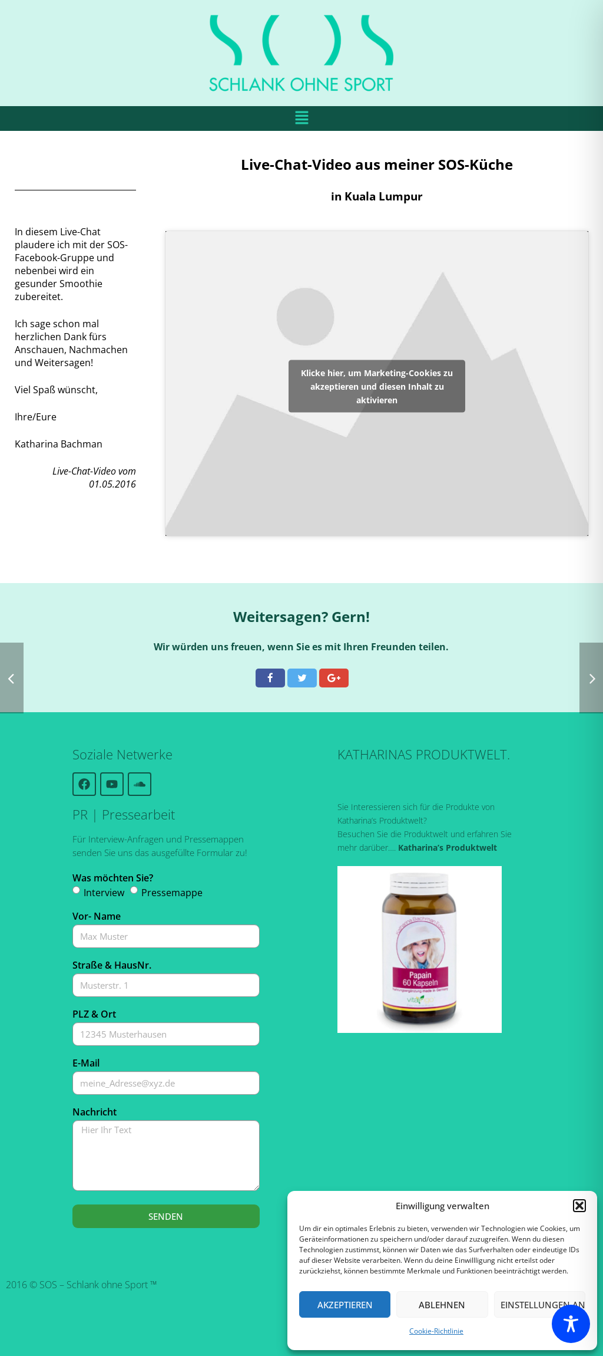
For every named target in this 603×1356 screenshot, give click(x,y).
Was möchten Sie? (112, 877)
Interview (104, 892)
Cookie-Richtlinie (436, 1331)
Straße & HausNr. (111, 965)
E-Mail (86, 1063)
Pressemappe (172, 892)
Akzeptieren (345, 1305)
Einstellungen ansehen (543, 1305)
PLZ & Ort (94, 1014)
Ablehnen (442, 1305)
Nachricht (94, 1111)
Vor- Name (96, 916)
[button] (579, 1206)
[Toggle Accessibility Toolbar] (571, 1324)
